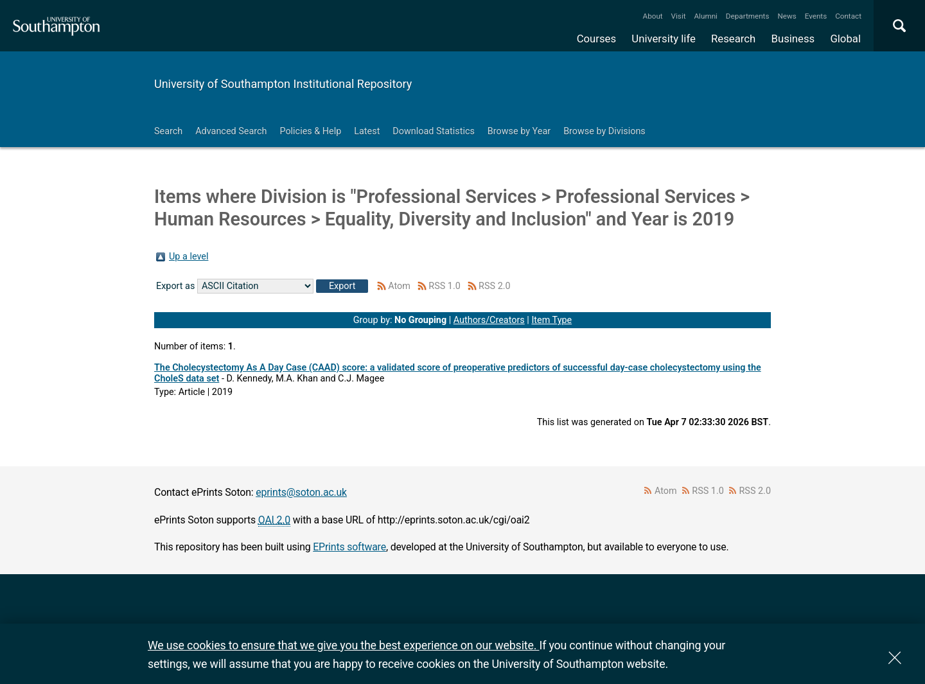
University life (663, 38)
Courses (596, 38)
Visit (678, 16)
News (786, 16)
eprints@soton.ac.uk (301, 492)
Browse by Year (519, 131)
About (653, 16)
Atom (399, 286)
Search (168, 131)
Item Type (551, 320)
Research (733, 38)
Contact (848, 16)
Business (793, 38)
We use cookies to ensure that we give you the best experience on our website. (343, 645)
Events (816, 16)
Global (845, 38)
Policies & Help (310, 131)
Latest (367, 131)
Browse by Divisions (604, 131)
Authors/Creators (489, 320)
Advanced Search (231, 131)
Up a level (188, 256)
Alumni (705, 16)
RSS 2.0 (495, 286)
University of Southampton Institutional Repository (283, 84)
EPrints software (349, 547)
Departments (748, 16)
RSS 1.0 (444, 286)
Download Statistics (433, 131)
